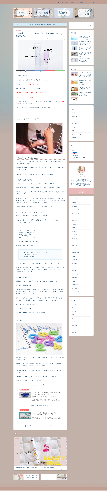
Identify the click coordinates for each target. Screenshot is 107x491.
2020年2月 (76, 277)
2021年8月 (76, 231)
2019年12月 (76, 284)
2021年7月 (76, 234)
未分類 (74, 137)
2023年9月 (76, 202)
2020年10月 (76, 252)
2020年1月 (76, 281)
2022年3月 (76, 224)
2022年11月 (76, 213)
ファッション (76, 120)
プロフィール (74, 2)
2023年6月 (76, 206)
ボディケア (76, 130)
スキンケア (18, 30)
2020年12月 (76, 249)
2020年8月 (76, 259)
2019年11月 (76, 288)
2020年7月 (76, 263)
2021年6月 (76, 238)
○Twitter (73, 150)
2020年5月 (76, 270)
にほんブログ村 (74, 155)
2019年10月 (76, 291)
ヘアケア (75, 127)
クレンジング (76, 109)
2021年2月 (76, 245)
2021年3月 (76, 242)
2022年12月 (76, 209)
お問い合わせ (65, 2)
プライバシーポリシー (84, 2)
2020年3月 (76, 274)
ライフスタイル (77, 134)
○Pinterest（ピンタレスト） (78, 148)
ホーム (57, 2)
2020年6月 (76, 266)
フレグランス (76, 123)
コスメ (74, 112)
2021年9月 (76, 227)
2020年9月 (76, 256)
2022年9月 (76, 220)
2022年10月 (76, 217)
